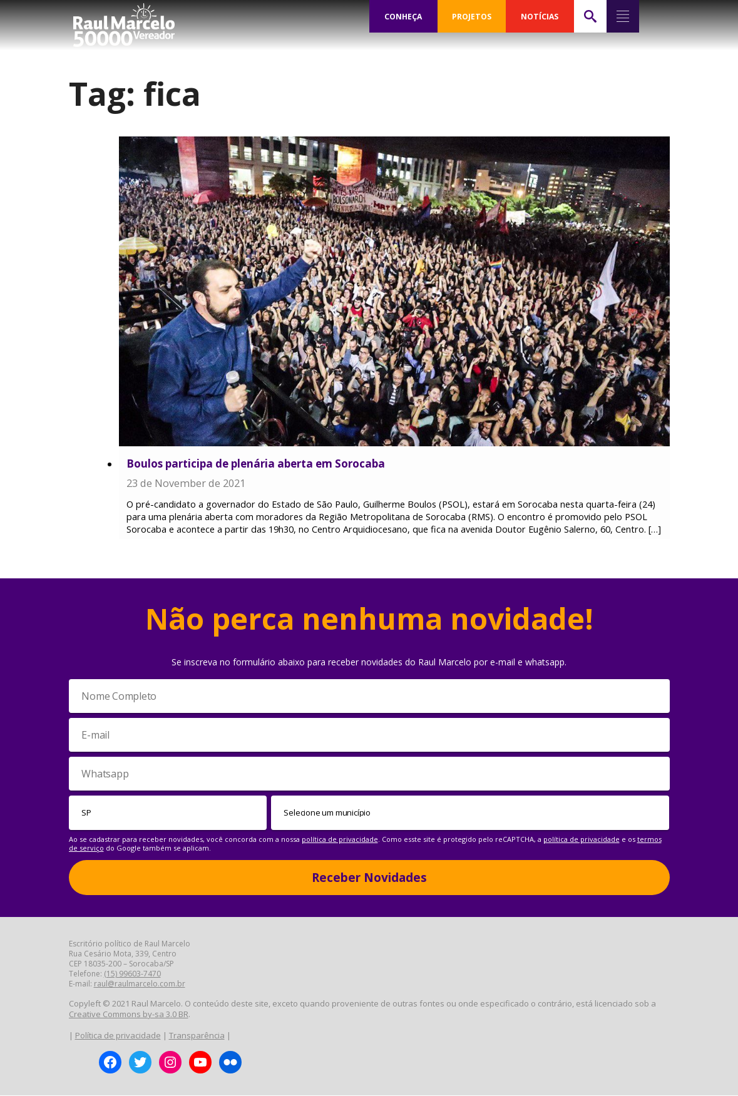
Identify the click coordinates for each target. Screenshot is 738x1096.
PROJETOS (471, 16)
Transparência (197, 1036)
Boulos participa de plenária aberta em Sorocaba (255, 463)
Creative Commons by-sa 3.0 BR (128, 1014)
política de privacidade (340, 839)
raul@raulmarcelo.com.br (139, 984)
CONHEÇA (403, 16)
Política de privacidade (118, 1036)
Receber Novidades (369, 878)
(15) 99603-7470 (132, 974)
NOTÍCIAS (540, 16)
